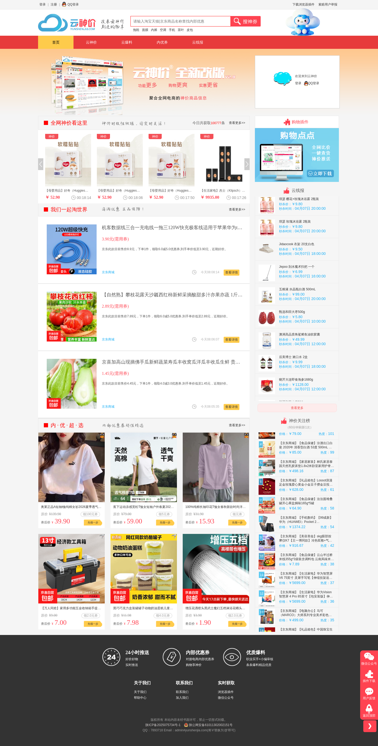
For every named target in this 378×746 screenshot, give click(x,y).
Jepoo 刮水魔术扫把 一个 (296, 283)
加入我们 (182, 698)
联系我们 (182, 692)
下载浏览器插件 (303, 4)
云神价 (91, 42)
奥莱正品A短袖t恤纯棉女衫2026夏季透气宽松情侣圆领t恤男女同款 (87, 507)
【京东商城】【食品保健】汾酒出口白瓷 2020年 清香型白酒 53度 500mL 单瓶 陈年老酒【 (306, 463)
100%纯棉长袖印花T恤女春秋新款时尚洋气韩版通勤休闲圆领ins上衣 (233, 507)
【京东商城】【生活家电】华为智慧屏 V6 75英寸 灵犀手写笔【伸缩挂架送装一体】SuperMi (306, 594)
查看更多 (297, 408)
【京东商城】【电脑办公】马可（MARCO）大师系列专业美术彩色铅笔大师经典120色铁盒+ (305, 631)
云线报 (197, 42)
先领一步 (93, 522)
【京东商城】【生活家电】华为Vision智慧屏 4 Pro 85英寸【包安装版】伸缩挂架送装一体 (306, 612)
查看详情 (231, 272)
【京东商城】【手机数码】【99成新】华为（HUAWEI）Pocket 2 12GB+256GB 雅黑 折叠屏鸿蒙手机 (306, 538)
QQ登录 (73, 4)
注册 (54, 4)
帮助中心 (140, 698)
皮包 (190, 30)
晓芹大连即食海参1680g (296, 395)
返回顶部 (369, 715)
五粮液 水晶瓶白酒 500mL (297, 305)
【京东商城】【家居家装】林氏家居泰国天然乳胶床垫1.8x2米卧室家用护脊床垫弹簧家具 (306, 482)
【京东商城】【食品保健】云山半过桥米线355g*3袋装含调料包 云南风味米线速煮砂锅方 (306, 575)
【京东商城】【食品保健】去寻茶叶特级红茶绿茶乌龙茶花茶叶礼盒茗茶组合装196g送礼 (306, 445)
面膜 (145, 30)
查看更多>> (237, 123)
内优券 (162, 42)
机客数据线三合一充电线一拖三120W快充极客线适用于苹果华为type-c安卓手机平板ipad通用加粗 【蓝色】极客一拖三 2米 (228, 227)
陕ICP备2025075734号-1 (162, 725)
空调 (163, 30)
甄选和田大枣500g (292, 328)
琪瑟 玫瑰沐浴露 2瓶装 (295, 237)
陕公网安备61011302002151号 (210, 725)
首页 (56, 42)
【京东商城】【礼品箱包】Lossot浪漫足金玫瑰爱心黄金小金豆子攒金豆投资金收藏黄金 (306, 501)
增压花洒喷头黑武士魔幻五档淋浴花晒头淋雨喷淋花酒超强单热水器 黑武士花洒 (240, 608)
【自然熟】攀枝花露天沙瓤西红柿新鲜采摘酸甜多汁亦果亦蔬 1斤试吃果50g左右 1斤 (189, 294)
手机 (172, 30)
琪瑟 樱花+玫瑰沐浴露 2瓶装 (299, 215)
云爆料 (126, 42)
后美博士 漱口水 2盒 (293, 373)
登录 (42, 4)
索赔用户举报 (327, 4)
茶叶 (181, 30)
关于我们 (140, 692)
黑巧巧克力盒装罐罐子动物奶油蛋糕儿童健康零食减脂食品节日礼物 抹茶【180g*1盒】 (173, 608)
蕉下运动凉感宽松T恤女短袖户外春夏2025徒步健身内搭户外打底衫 (160, 507)
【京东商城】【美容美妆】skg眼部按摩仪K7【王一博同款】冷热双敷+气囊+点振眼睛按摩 (305, 556)
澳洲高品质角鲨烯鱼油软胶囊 (299, 350)
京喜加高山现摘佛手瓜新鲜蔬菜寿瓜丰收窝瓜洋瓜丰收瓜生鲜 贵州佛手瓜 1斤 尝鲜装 (190, 362)
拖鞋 (136, 30)
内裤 (154, 30)
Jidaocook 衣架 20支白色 (296, 260)
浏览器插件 (226, 692)
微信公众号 (226, 698)
